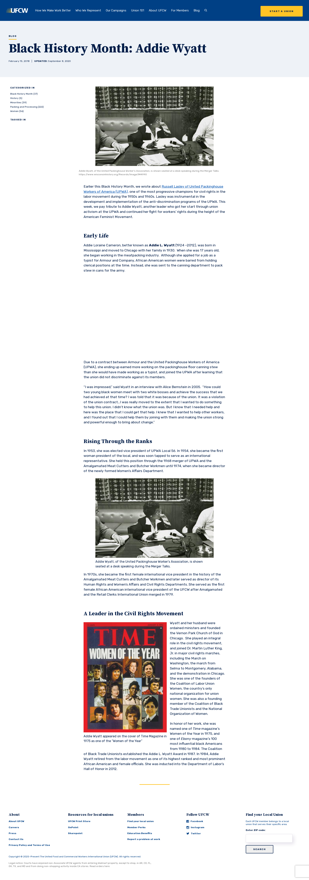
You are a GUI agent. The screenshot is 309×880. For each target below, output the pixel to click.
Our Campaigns (116, 10)
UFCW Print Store (79, 821)
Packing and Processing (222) (27, 106)
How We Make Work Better (53, 10)
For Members (180, 10)
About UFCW (157, 10)
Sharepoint (75, 833)
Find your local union (140, 821)
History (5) (16, 98)
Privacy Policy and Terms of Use (29, 845)
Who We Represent (88, 10)
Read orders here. (100, 866)
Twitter (193, 833)
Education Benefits (139, 833)
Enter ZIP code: (256, 830)
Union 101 (137, 10)
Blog (197, 10)
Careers (14, 827)
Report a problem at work (143, 839)
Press (12, 833)
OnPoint (73, 827)
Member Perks (136, 827)
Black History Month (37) (24, 93)
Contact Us (16, 839)
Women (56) (17, 111)
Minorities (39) (18, 102)
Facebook (194, 821)
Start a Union (282, 11)
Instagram (195, 827)
